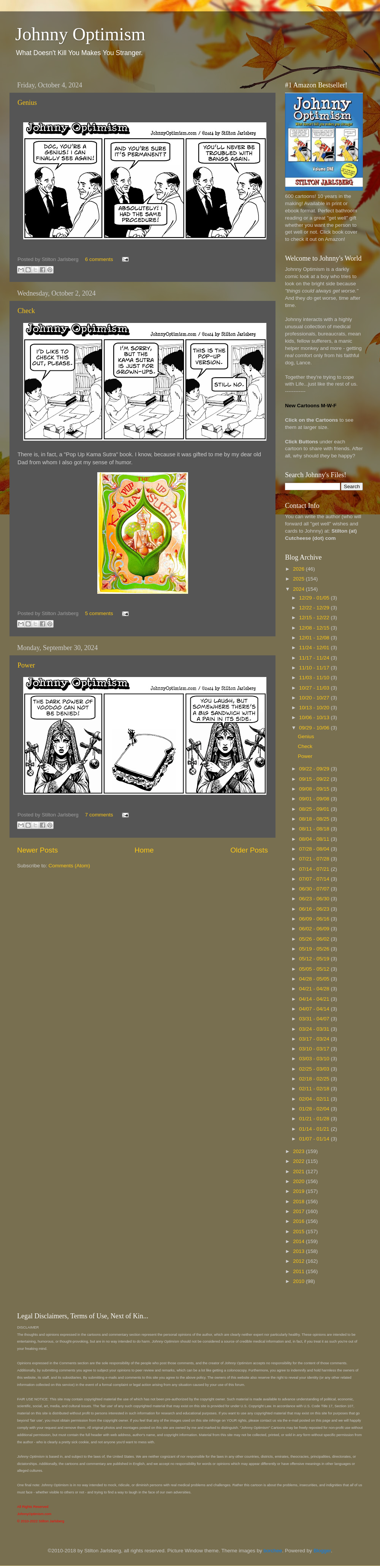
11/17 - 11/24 (315, 658)
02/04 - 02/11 (315, 1099)
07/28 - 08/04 (315, 849)
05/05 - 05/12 (315, 969)
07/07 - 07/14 (315, 879)
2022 (299, 1161)
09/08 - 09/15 (315, 789)
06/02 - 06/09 (315, 929)
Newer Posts (37, 850)
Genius (27, 102)
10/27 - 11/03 (315, 688)
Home (144, 850)
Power (26, 665)
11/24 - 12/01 (315, 647)
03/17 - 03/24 (315, 1039)
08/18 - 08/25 (315, 819)
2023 (299, 1151)
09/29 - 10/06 (315, 728)
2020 (299, 1181)
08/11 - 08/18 (315, 829)
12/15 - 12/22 (315, 617)
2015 (299, 1231)
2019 (299, 1191)
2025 (299, 579)
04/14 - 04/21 (315, 999)
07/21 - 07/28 (315, 859)
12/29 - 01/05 (315, 598)
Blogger (322, 1550)
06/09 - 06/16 (315, 919)
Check (26, 311)
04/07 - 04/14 (315, 1009)
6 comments (99, 259)
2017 (299, 1211)
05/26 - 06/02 (315, 939)
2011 (299, 1271)
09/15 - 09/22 (315, 779)
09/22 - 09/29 (315, 769)
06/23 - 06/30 (315, 899)
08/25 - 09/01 (315, 809)
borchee (273, 1550)
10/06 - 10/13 (315, 717)
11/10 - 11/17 (315, 668)
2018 (299, 1201)
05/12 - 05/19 (315, 959)
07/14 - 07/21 (315, 869)
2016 (299, 1221)
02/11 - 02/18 (315, 1088)
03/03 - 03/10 (315, 1058)
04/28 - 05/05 (315, 979)
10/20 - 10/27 (315, 698)
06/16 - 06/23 (315, 909)
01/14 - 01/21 (315, 1129)
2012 (299, 1261)
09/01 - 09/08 (315, 799)
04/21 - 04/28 (315, 989)
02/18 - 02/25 (315, 1079)
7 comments (99, 815)
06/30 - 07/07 (315, 889)
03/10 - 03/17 (315, 1049)
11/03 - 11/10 (315, 677)
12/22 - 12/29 (315, 608)
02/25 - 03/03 (315, 1069)
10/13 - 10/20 (315, 707)
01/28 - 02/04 (315, 1109)
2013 (299, 1251)
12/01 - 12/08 (315, 638)
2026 (299, 569)
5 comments (99, 613)
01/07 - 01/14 (315, 1139)
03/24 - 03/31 (315, 1029)
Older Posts (249, 850)
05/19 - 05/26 (315, 949)
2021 (299, 1171)
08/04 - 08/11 (315, 839)
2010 (299, 1281)
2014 (299, 1241)
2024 (299, 589)
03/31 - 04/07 (315, 1019)
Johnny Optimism (80, 34)
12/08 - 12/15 (315, 628)
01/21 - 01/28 (315, 1119)
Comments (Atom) (69, 865)
